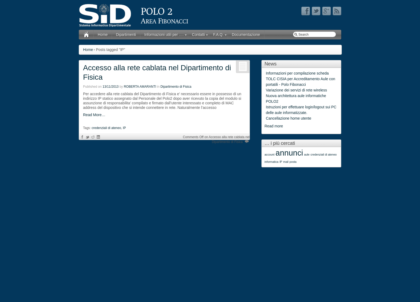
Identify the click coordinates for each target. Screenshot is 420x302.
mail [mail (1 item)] (285, 161)
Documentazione (246, 34)
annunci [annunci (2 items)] (289, 152)
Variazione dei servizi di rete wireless (296, 90)
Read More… (94, 115)
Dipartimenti (126, 34)
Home (103, 34)
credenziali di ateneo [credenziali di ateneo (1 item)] (323, 154)
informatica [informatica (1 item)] (271, 161)
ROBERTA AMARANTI (140, 87)
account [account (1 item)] (269, 154)
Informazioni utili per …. (164, 34)
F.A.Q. (218, 34)
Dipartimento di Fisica (175, 87)
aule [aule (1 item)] (306, 154)
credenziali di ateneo (106, 128)
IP (124, 128)
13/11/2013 (111, 87)
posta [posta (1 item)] (293, 161)
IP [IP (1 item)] (280, 161)
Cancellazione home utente (288, 118)
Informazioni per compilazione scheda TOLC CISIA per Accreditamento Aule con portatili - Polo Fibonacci (300, 79)
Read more (273, 126)
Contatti (198, 34)
